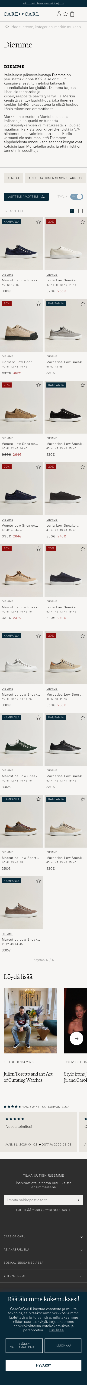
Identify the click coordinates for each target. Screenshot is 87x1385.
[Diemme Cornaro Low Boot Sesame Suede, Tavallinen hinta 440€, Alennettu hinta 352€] (21, 337)
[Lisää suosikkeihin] (37, 222)
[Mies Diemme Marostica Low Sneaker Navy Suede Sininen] (21, 243)
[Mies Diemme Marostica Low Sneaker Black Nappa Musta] (66, 739)
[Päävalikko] (79, 14)
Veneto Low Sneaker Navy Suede (18, 525)
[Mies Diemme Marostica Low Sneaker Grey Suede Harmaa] (66, 325)
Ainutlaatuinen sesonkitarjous (43, 3)
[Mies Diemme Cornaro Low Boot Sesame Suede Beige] (21, 325)
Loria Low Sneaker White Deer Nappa (61, 280)
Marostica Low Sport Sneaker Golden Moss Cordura (20, 858)
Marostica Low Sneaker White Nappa (21, 694)
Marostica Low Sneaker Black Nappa (65, 776)
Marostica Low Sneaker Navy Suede (21, 280)
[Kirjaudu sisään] (59, 14)
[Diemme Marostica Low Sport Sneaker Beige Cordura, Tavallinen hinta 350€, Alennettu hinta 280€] (66, 669)
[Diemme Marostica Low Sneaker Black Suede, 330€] (66, 419)
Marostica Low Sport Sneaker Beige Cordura (65, 694)
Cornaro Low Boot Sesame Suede (17, 362)
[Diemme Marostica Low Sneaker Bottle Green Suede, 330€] (21, 751)
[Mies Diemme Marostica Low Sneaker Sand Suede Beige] (21, 570)
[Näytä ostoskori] (72, 14)
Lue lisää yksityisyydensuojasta (43, 1210)
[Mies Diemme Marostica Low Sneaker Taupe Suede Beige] (21, 902)
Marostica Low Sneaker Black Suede (65, 444)
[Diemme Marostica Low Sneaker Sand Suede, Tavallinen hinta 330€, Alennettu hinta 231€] (21, 582)
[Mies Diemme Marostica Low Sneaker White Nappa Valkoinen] (21, 657)
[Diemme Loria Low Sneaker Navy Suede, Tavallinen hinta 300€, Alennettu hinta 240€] (66, 582)
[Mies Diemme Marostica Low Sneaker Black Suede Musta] (66, 407)
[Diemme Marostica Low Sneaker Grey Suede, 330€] (66, 337)
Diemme (7, 274)
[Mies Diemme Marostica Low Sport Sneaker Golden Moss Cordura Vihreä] (21, 821)
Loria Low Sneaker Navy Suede (61, 607)
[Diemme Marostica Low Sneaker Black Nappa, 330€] (66, 751)
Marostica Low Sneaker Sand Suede (21, 607)
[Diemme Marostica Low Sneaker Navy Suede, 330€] (21, 255)
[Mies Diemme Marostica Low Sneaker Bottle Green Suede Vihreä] (21, 739)
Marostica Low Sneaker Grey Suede (65, 362)
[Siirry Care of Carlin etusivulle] (21, 14)
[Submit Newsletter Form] (77, 1200)
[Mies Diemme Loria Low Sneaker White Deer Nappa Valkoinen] (66, 243)
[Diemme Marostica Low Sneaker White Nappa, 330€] (21, 669)
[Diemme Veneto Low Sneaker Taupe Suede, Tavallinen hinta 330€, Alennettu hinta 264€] (21, 419)
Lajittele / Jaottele (26, 196)
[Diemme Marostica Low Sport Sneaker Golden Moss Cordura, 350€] (21, 833)
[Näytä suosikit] (65, 14)
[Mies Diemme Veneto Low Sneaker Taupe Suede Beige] (21, 407)
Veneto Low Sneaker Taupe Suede (18, 444)
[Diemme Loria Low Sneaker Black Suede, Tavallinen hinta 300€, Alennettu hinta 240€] (66, 500)
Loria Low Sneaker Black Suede (61, 525)
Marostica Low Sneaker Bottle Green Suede (21, 776)
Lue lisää (56, 1330)
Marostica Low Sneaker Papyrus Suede (65, 858)
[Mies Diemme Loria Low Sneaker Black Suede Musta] (66, 488)
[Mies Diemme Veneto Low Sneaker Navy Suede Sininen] (21, 488)
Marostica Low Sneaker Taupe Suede (21, 939)
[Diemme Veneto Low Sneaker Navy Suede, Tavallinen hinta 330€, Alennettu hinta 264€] (21, 500)
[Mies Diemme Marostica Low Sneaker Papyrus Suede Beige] (66, 821)
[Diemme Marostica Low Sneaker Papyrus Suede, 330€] (66, 833)
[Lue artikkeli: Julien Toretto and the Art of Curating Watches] (30, 1038)
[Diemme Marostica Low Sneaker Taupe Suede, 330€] (21, 914)
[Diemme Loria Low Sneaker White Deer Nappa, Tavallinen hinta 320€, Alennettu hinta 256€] (66, 255)
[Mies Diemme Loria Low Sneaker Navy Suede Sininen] (66, 570)
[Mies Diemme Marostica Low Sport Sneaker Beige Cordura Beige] (66, 657)
